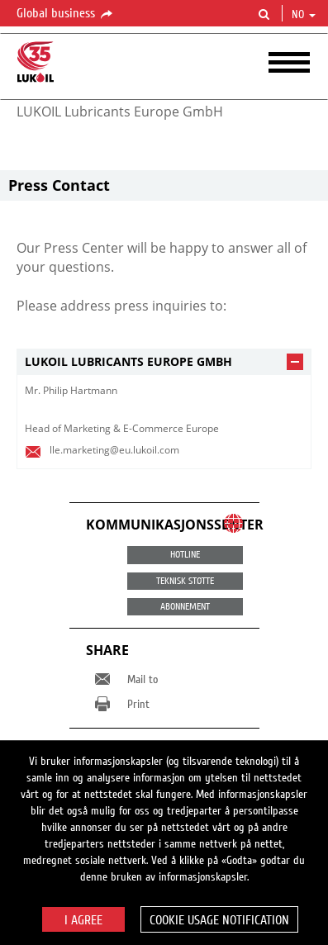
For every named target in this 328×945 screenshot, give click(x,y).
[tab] (164, 362)
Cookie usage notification (219, 920)
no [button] (304, 14)
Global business (66, 14)
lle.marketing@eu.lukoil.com (114, 450)
